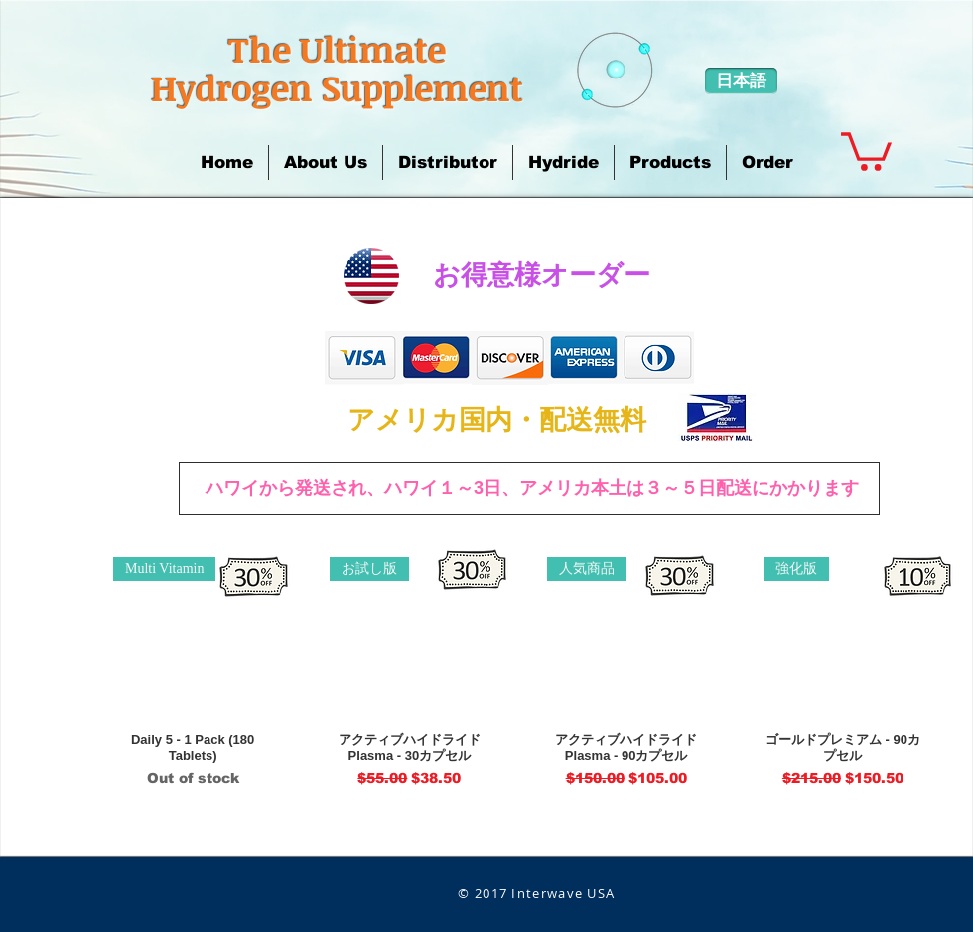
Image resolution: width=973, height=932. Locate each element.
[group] (517, 673)
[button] (325, 162)
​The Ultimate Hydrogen (298, 68)
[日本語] (741, 81)
